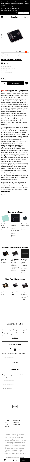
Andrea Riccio (14, 291)
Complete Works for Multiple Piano (25, 226)
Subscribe (15, 362)
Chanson (3, 292)
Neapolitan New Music (10, 68)
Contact (7, 426)
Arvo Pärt (3, 223)
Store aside (16, 422)
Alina (2, 225)
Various (13, 259)
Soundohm (15, 17)
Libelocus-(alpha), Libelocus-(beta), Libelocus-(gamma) (15, 230)
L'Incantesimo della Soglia (24, 269)
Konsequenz (7, 66)
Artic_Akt (13, 292)
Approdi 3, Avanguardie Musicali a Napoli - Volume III (25, 295)
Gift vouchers (16, 424)
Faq (6, 422)
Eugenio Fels (24, 260)
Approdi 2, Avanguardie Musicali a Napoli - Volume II (15, 266)
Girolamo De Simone (11, 59)
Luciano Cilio (24, 259)
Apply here (15, 338)
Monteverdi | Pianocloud (4, 263)
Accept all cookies (23, 13)
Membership (16, 420)
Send (15, 407)
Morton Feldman (25, 223)
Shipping (7, 420)
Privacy (7, 424)
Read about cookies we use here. (9, 10)
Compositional (8, 72)
